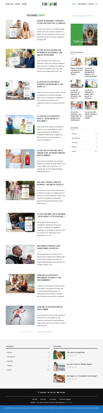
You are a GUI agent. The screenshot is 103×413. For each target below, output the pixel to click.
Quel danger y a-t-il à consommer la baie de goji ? (81, 383)
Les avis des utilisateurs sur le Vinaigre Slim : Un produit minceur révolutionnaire (50, 156)
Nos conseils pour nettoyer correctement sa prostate (49, 254)
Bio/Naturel (82, 4)
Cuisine (17, 4)
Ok (52, 410)
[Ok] (101, 409)
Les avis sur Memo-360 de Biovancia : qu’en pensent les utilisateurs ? (49, 220)
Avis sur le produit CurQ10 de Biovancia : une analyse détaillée (51, 187)
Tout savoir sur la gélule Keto (75, 360)
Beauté (91, 4)
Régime (24, 4)
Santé (74, 4)
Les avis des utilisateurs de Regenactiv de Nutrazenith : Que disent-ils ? (51, 87)
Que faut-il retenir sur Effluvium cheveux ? (79, 372)
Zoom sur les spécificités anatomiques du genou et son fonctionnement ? (49, 285)
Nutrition (9, 4)
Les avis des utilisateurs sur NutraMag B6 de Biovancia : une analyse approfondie (50, 55)
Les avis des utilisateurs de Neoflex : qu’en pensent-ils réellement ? (49, 122)
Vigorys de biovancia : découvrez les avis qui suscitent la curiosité (51, 23)
